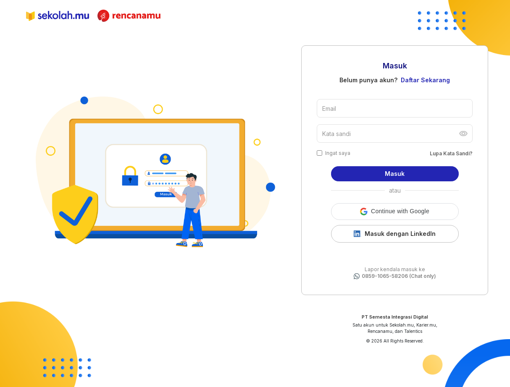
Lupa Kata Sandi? (451, 153)
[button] (395, 211)
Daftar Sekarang (425, 80)
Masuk (395, 173)
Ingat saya (337, 153)
